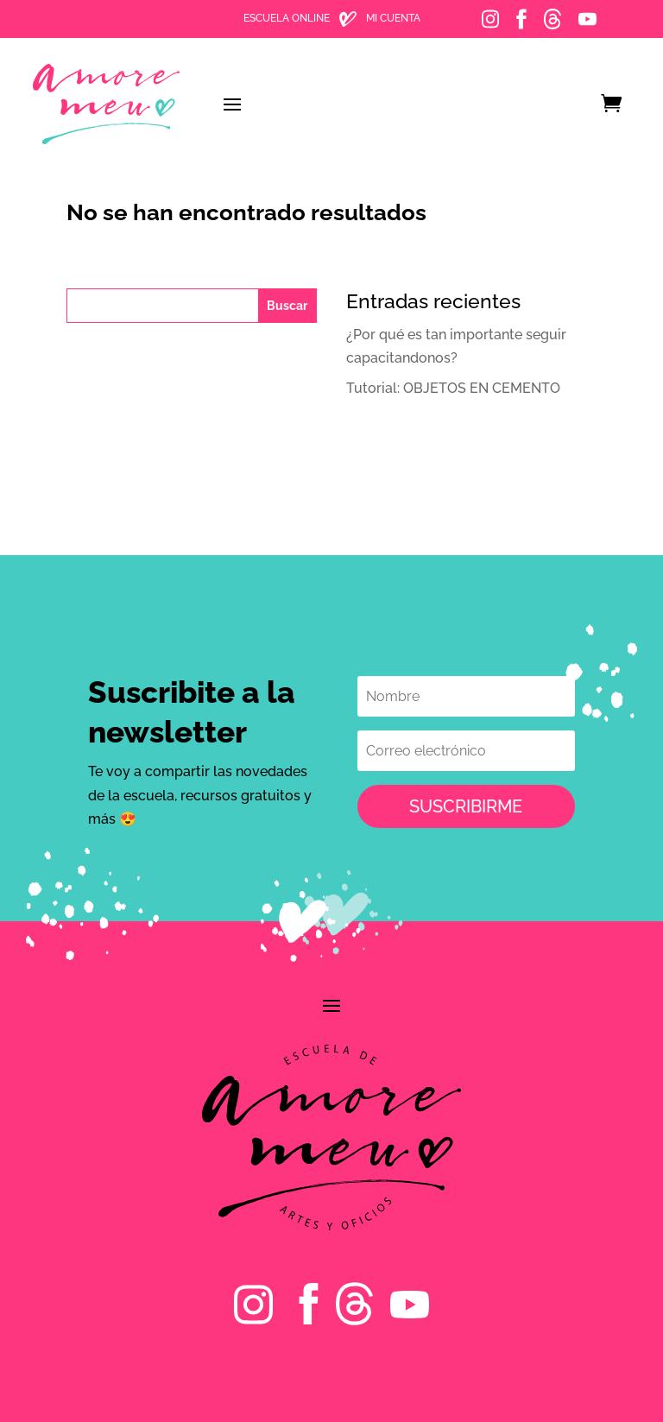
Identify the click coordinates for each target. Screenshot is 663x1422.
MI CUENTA (393, 18)
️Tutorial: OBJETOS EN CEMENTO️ (453, 388)
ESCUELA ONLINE (286, 18)
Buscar (287, 306)
